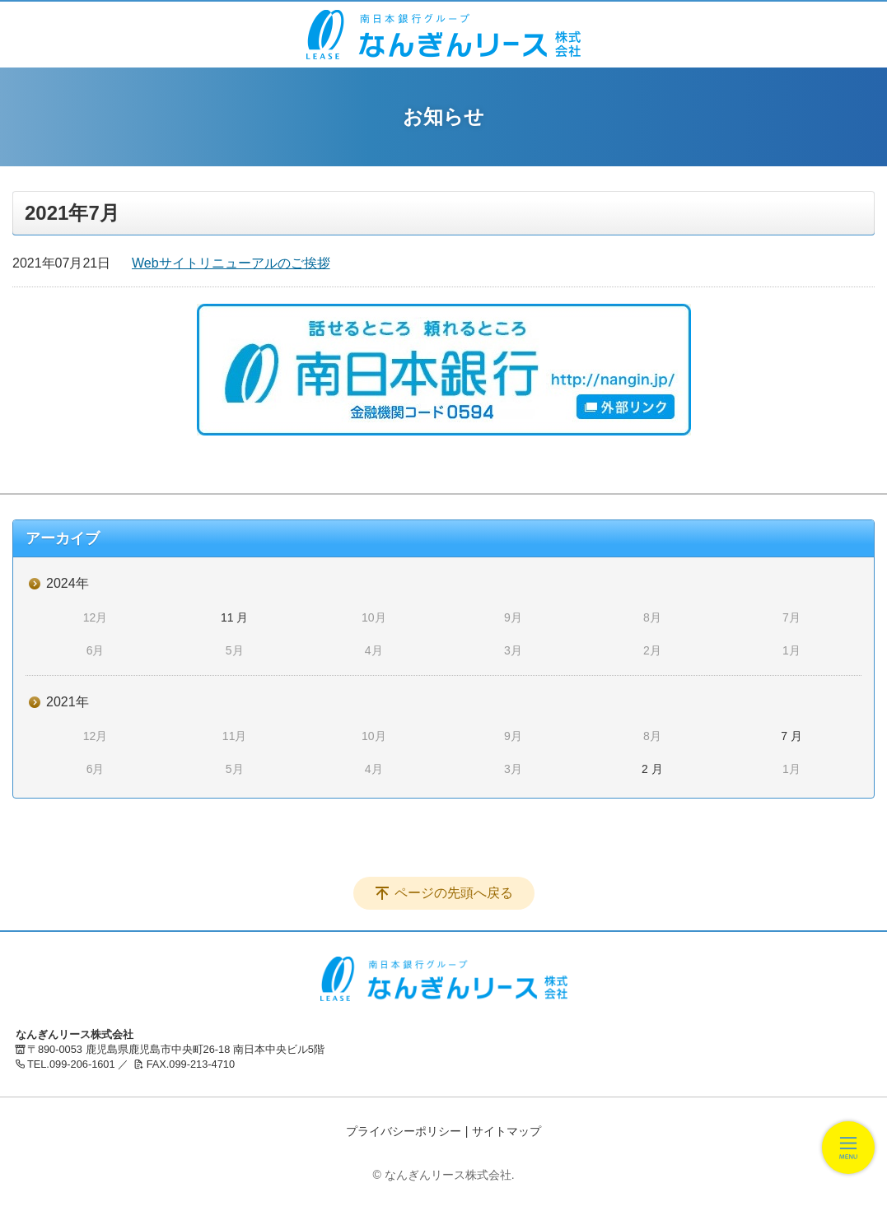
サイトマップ (506, 1131)
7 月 (791, 736)
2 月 (652, 769)
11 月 (234, 617)
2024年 (67, 583)
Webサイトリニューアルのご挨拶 (231, 263)
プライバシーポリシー (403, 1131)
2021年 (67, 702)
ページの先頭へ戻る (453, 893)
